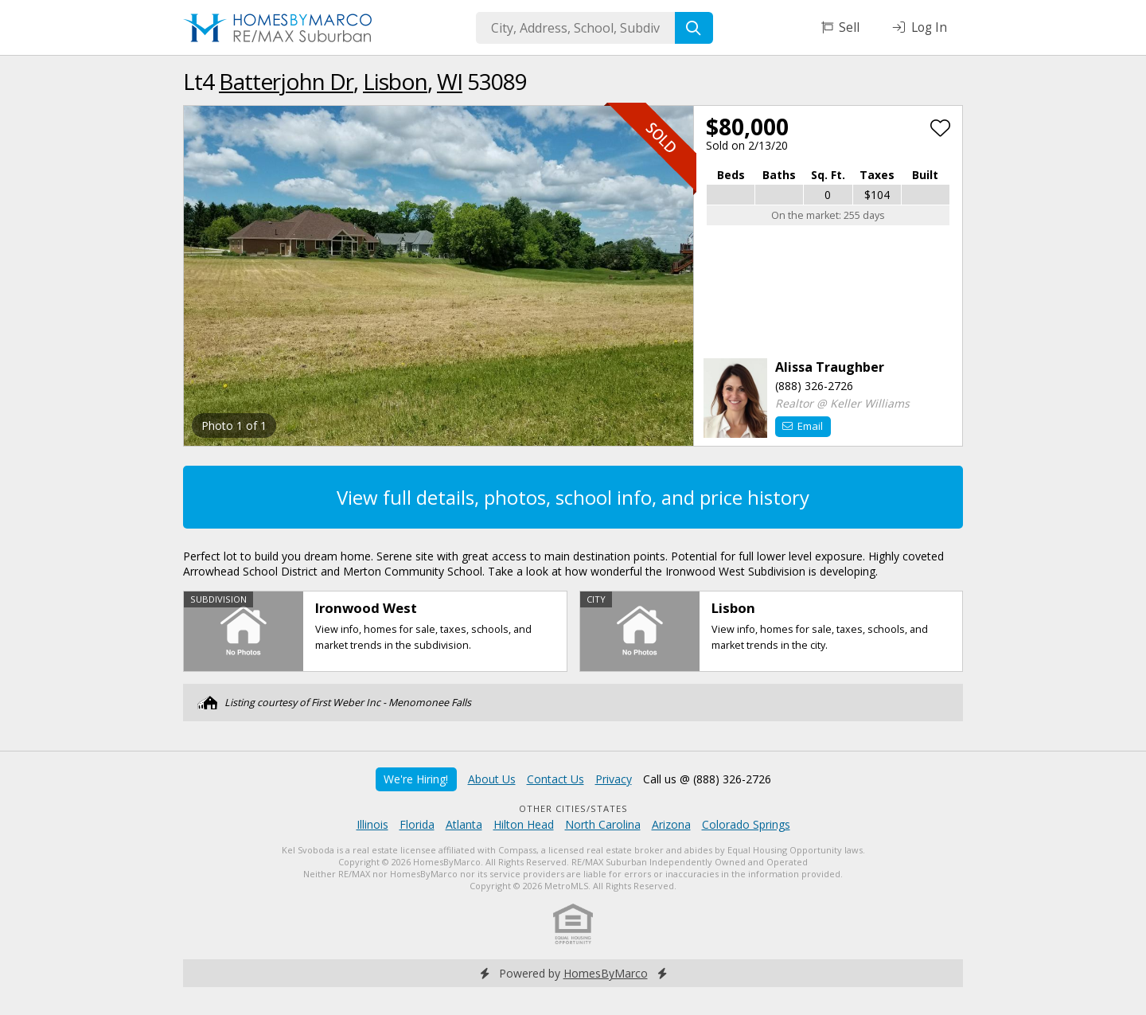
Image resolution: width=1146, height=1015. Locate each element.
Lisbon (395, 81)
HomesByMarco (605, 973)
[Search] (694, 28)
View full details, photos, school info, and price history (573, 497)
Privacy (613, 779)
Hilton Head (523, 824)
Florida (417, 824)
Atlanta (464, 824)
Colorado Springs (746, 824)
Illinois (372, 824)
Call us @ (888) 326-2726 (707, 779)
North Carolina (603, 824)
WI (449, 81)
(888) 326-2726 (814, 385)
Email (802, 426)
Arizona (671, 824)
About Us (492, 779)
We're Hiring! (416, 779)
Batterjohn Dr (286, 81)
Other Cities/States (573, 808)
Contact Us (555, 779)
